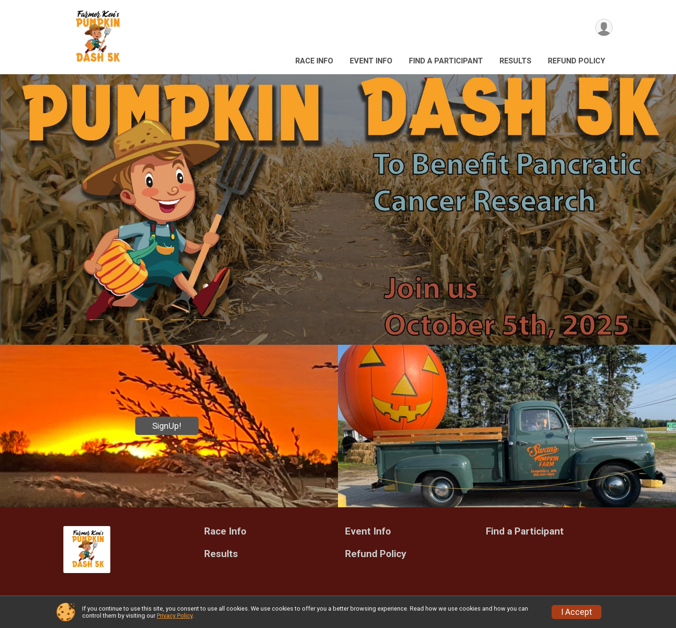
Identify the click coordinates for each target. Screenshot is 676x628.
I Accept (576, 612)
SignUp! (166, 426)
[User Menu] (604, 27)
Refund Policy (576, 60)
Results (515, 60)
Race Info (314, 60)
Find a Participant (446, 60)
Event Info (371, 60)
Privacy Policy (174, 615)
